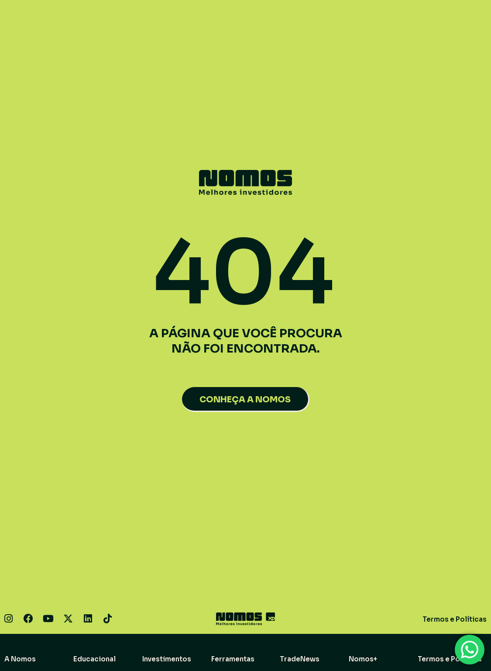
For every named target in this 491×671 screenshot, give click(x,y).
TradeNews (299, 659)
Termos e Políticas (454, 619)
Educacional (94, 659)
